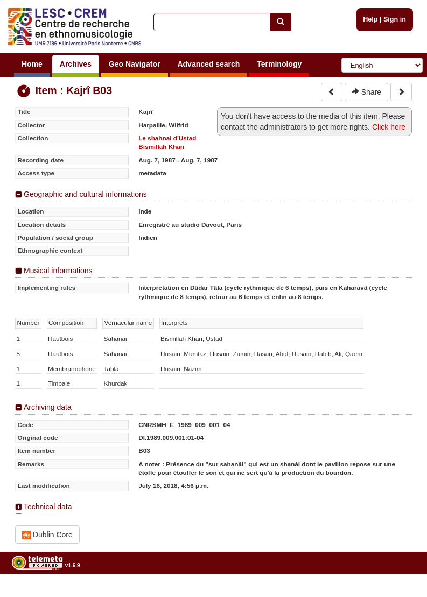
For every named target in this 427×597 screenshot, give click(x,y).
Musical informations (58, 270)
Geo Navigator (134, 64)
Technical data (48, 506)
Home (32, 64)
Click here (388, 127)
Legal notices (400, 593)
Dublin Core (47, 534)
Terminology (279, 64)
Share (366, 92)
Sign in (394, 19)
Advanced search (208, 64)
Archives (76, 64)
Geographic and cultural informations (85, 194)
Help (370, 19)
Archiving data (48, 407)
